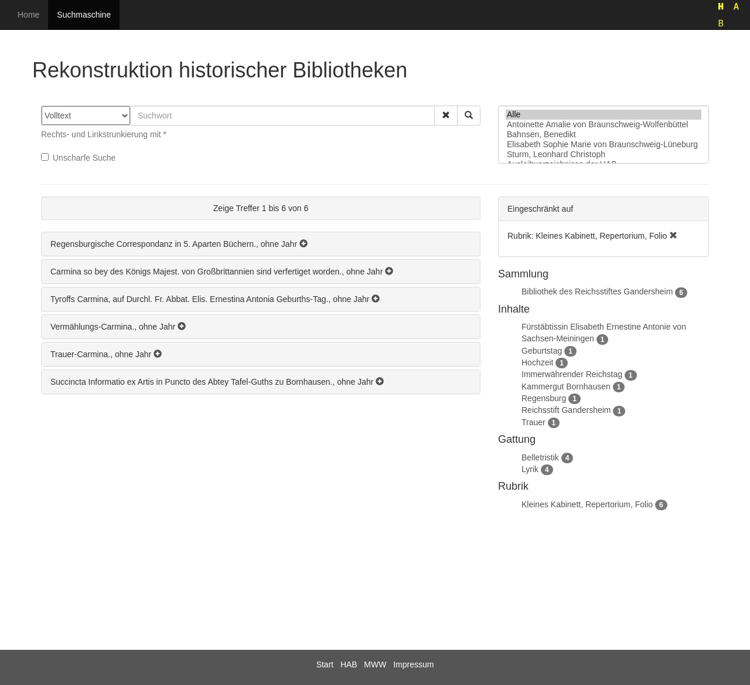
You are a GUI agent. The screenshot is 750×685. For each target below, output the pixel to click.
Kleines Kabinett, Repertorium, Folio (587, 504)
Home (28, 14)
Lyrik (529, 469)
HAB (348, 664)
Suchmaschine (84, 14)
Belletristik (540, 457)
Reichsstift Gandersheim (566, 410)
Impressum (413, 664)
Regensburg (543, 398)
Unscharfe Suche (78, 157)
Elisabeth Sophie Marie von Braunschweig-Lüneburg (603, 145)
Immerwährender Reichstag (571, 374)
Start (325, 664)
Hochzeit (537, 362)
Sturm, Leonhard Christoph (603, 155)
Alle (603, 115)
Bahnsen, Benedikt (603, 135)
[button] (446, 116)
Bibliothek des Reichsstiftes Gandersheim (597, 291)
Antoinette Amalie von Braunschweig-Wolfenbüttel (603, 125)
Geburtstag (541, 350)
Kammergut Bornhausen (566, 386)
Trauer (533, 422)
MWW (375, 664)
